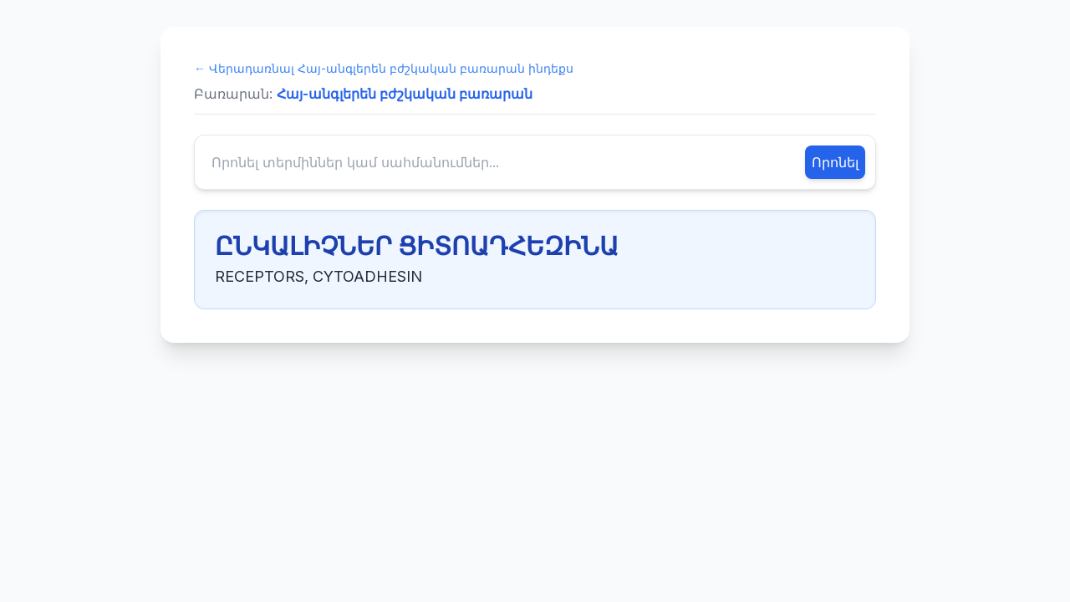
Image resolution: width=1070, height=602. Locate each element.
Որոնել (835, 162)
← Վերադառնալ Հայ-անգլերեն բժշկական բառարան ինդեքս (383, 68)
